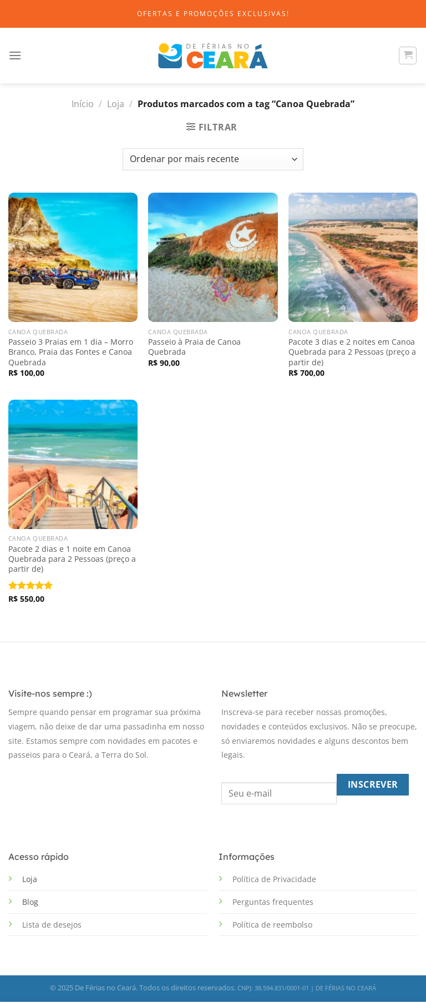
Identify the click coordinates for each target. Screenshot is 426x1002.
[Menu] (15, 55)
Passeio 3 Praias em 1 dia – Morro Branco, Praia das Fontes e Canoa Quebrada (70, 352)
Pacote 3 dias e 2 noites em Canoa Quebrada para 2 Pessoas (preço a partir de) (352, 352)
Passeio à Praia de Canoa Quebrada (194, 347)
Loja (115, 104)
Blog (30, 902)
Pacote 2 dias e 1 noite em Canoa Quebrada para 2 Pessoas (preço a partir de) (72, 559)
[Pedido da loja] (213, 159)
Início (83, 104)
